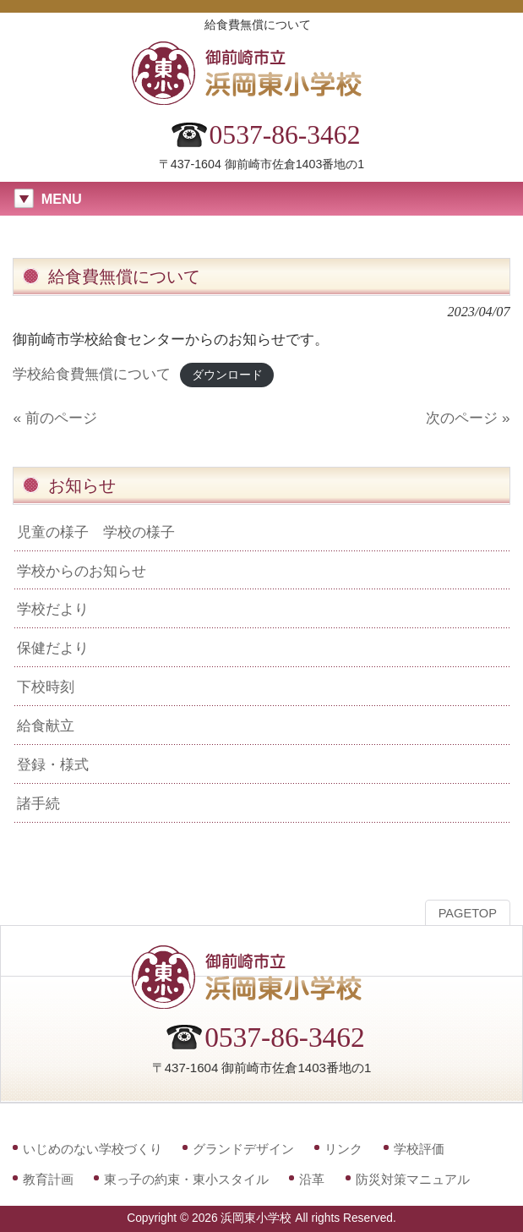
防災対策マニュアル (413, 1179)
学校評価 (419, 1149)
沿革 (311, 1179)
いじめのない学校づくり (92, 1149)
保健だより (53, 647)
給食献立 (45, 725)
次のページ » (467, 417)
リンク (343, 1149)
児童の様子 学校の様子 (96, 531)
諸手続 (38, 803)
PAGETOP (468, 913)
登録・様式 (53, 764)
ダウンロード (227, 375)
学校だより (53, 608)
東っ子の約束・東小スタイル (186, 1179)
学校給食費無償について (92, 373)
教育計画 (48, 1179)
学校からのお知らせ (81, 570)
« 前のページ (54, 417)
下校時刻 (45, 686)
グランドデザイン (243, 1149)
